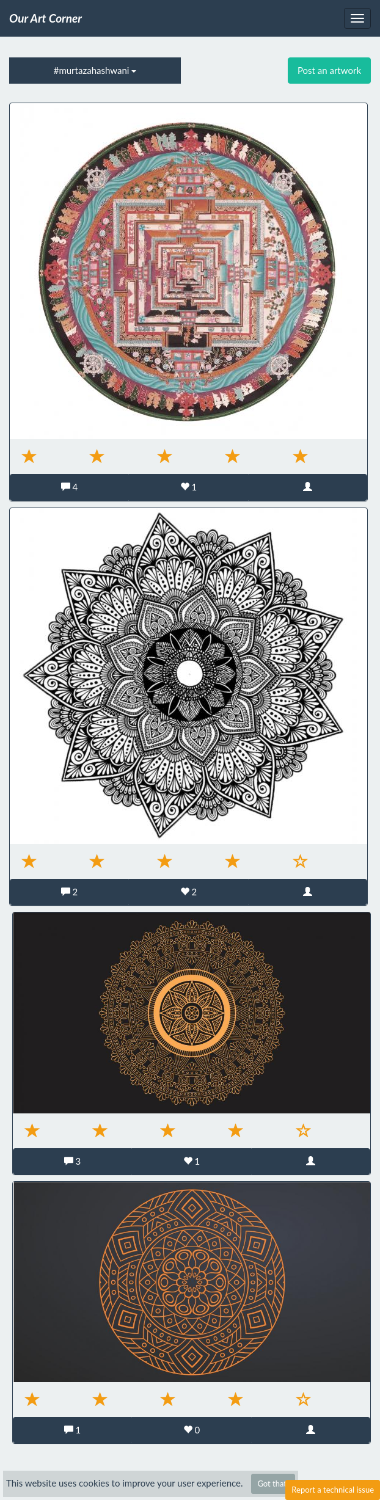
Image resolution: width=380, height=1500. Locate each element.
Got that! (272, 1483)
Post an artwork (329, 70)
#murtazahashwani (95, 70)
